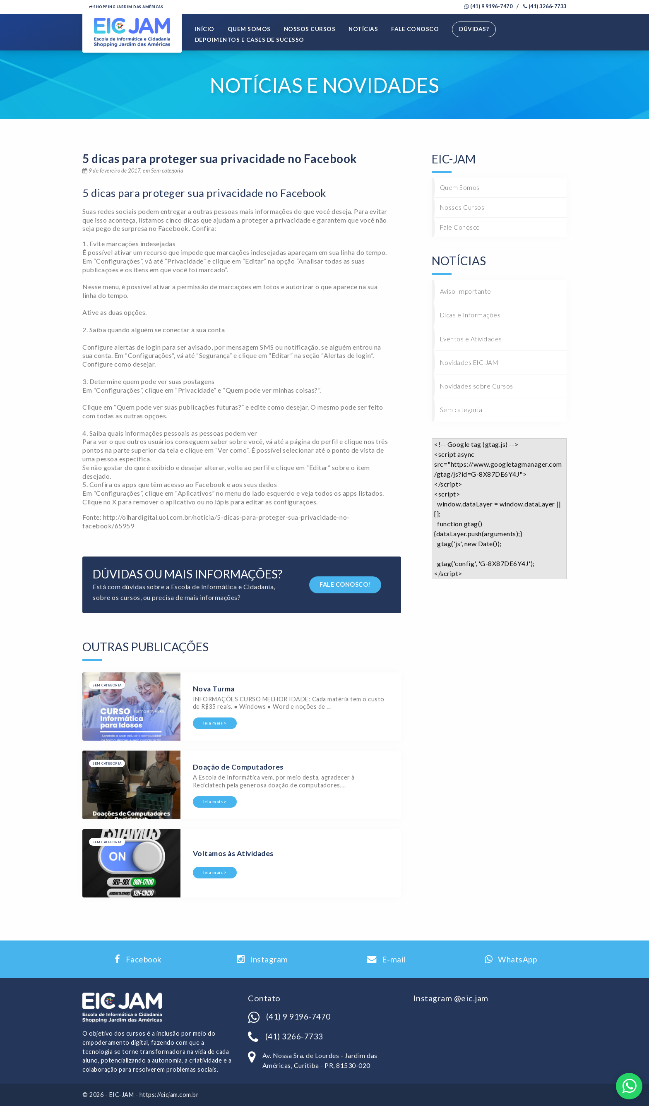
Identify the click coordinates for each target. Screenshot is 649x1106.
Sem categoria (461, 410)
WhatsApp (511, 959)
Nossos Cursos (310, 29)
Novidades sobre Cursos (476, 386)
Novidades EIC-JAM (469, 362)
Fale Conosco (415, 29)
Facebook (138, 959)
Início (204, 29)
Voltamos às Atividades (233, 853)
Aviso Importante (465, 291)
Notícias (363, 29)
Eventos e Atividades (471, 339)
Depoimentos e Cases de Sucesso (249, 40)
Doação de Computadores (238, 767)
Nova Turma (214, 688)
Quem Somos (249, 29)
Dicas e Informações (470, 315)
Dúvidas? (474, 29)
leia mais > (215, 723)
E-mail (386, 959)
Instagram (262, 959)
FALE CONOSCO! (345, 584)
